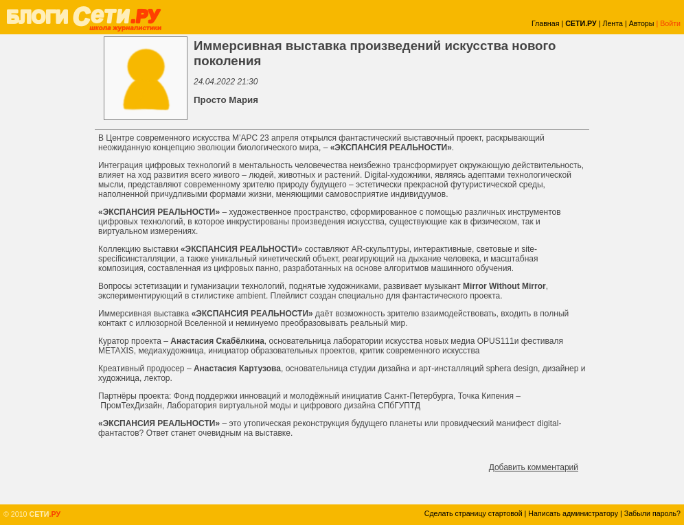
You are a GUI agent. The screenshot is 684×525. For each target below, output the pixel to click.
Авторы (641, 23)
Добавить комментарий (533, 467)
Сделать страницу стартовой (473, 513)
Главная (546, 23)
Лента (612, 23)
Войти (670, 23)
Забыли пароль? (652, 513)
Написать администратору (573, 513)
